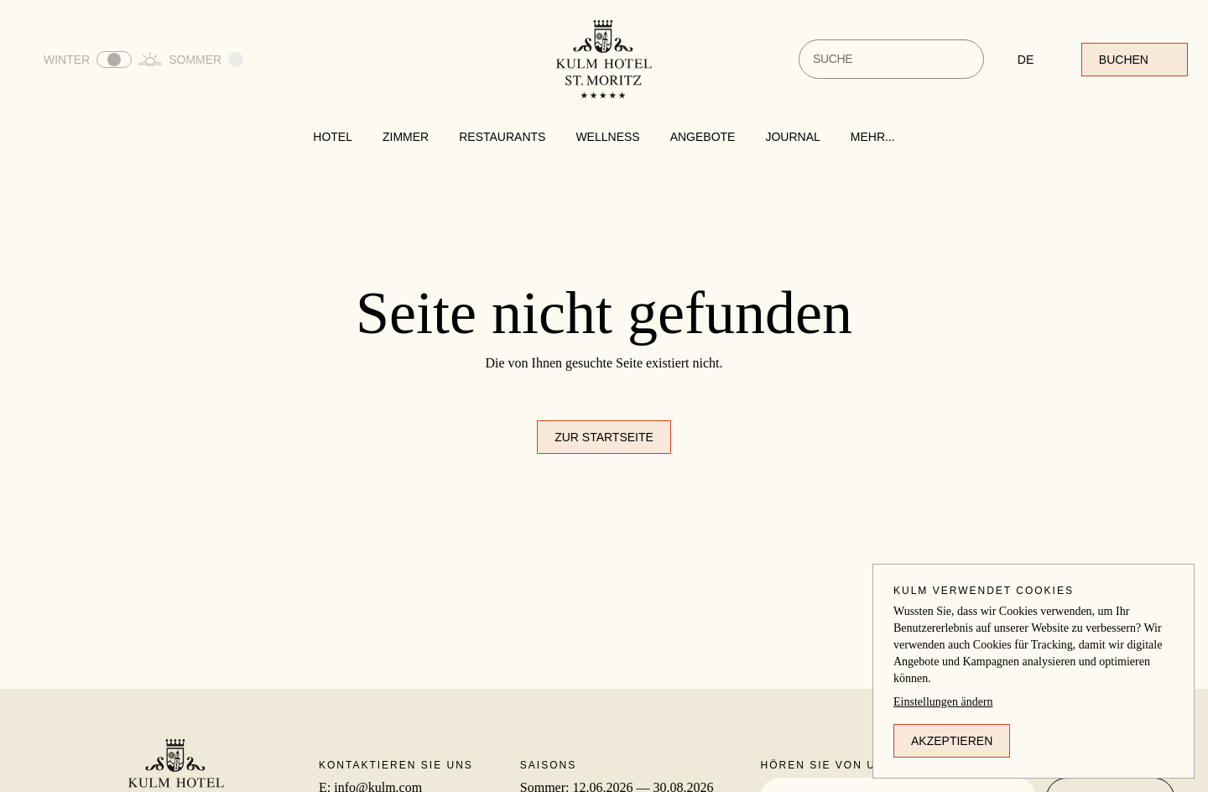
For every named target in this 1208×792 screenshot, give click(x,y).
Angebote (703, 136)
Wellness (607, 136)
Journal (792, 136)
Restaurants (502, 136)
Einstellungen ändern (943, 702)
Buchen (1134, 59)
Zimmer (406, 136)
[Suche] (960, 59)
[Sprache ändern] (1033, 59)
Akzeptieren (951, 741)
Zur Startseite (604, 437)
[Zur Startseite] (604, 59)
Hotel (332, 136)
